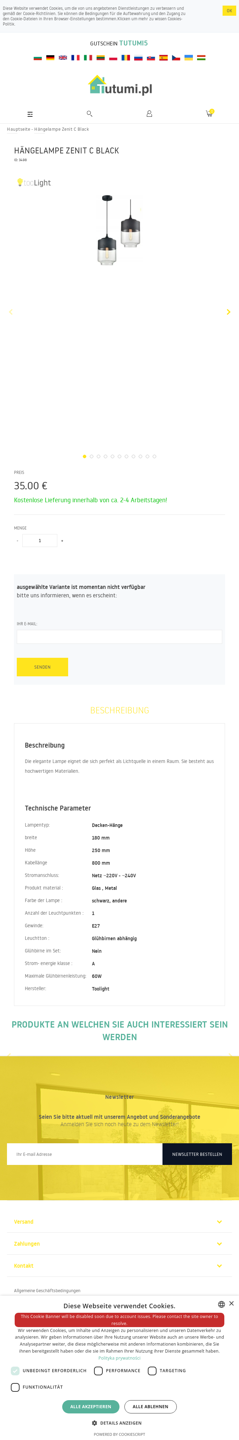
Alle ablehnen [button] (150, 1407)
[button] (119, 1423)
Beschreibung (119, 709)
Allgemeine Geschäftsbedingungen (47, 1290)
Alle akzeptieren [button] (90, 1407)
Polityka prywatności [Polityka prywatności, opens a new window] (119, 1358)
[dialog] (119, 1368)
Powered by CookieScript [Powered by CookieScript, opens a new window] (119, 1434)
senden (42, 667)
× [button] (231, 1303)
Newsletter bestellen (197, 1154)
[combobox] (221, 1304)
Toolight (100, 988)
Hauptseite (18, 129)
